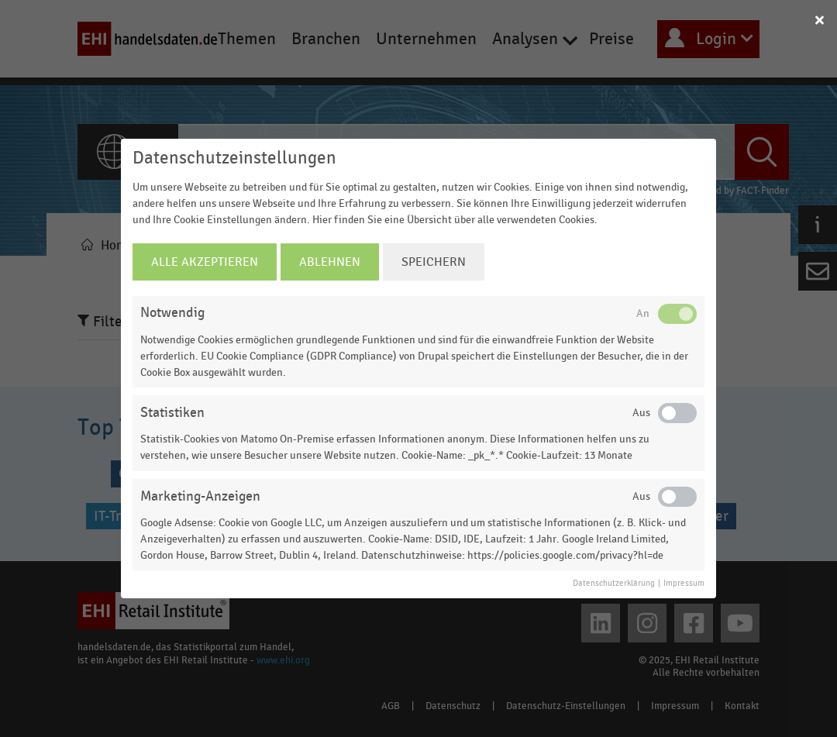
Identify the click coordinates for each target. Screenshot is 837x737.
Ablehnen (329, 262)
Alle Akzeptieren (204, 262)
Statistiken (172, 413)
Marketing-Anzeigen (200, 496)
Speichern (433, 262)
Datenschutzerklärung (614, 583)
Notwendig (172, 313)
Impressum (683, 583)
